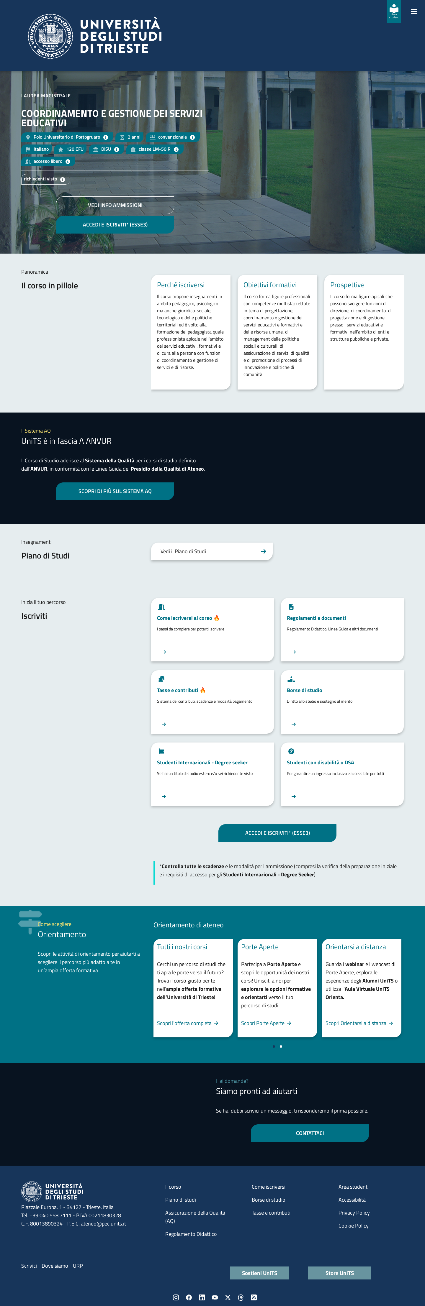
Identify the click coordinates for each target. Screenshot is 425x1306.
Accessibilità (352, 1200)
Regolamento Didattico (191, 1234)
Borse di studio (268, 1200)
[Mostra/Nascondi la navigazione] (414, 11)
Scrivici (29, 1266)
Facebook (189, 1297)
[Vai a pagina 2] (281, 1046)
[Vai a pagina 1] (274, 1046)
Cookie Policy (354, 1226)
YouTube (215, 1297)
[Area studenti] (394, 11)
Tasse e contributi (271, 1213)
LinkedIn (202, 1297)
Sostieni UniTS (259, 1273)
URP (78, 1266)
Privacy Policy (354, 1213)
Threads (241, 1297)
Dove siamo (55, 1266)
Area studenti (354, 1187)
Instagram (176, 1297)
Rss (254, 1297)
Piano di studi (180, 1200)
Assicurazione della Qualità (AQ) (195, 1217)
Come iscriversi (268, 1187)
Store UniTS (340, 1273)
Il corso (173, 1187)
